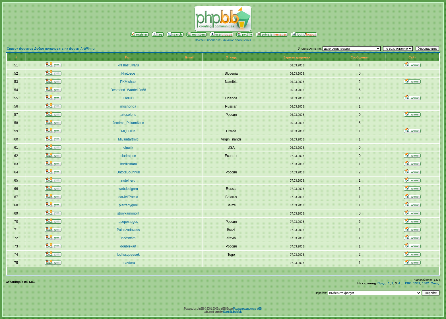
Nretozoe (128, 73)
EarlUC (128, 98)
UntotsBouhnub (128, 172)
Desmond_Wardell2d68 (128, 90)
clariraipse (128, 156)
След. (435, 283)
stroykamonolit (128, 213)
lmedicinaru (128, 164)
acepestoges (128, 222)
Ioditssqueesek (128, 255)
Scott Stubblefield (232, 311)
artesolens (128, 115)
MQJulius (128, 131)
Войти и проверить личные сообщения (223, 40)
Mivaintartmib (128, 139)
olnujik (128, 148)
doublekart (128, 246)
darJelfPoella (128, 197)
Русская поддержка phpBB (247, 308)
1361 (416, 283)
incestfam (128, 238)
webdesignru (128, 189)
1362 (425, 283)
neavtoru (128, 263)
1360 (407, 283)
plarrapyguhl (128, 205)
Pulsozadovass (128, 230)
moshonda (128, 106)
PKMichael (128, 82)
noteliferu (128, 180)
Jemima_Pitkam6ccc (128, 123)
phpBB (200, 308)
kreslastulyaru (128, 65)
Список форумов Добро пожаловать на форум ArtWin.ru (51, 48)
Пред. (381, 283)
